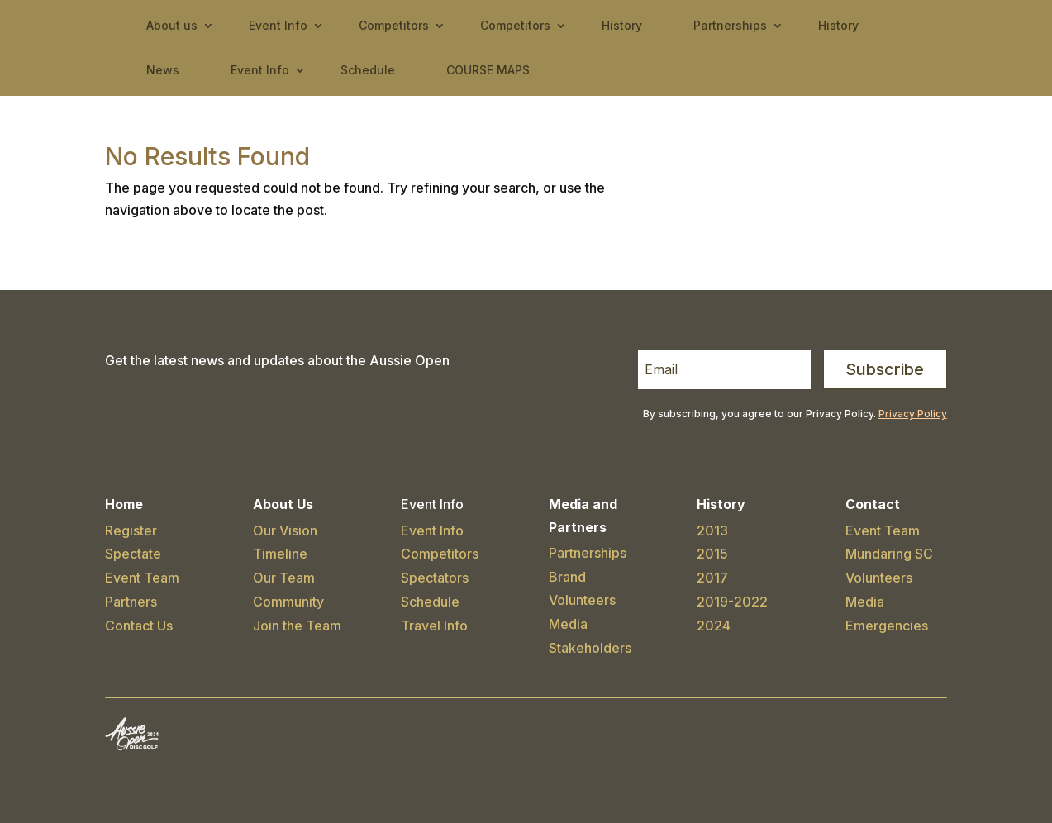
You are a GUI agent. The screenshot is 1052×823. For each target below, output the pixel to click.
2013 (712, 530)
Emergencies (886, 625)
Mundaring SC (889, 553)
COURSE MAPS (488, 70)
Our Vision (285, 530)
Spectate (133, 553)
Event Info (278, 25)
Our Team (284, 577)
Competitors (394, 25)
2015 (712, 553)
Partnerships (730, 25)
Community (288, 601)
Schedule (367, 70)
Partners (131, 601)
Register (131, 530)
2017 (712, 577)
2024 (714, 625)
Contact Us (139, 625)
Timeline (280, 553)
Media (568, 624)
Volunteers (582, 600)
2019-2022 (732, 601)
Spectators (435, 577)
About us (172, 25)
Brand (567, 576)
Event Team (142, 577)
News (162, 70)
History (622, 25)
